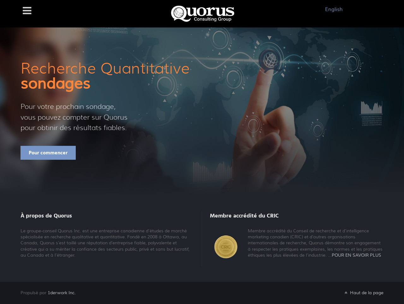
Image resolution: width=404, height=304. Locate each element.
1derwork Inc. (62, 292)
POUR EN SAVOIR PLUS (356, 255)
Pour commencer (48, 152)
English (334, 9)
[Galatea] (202, 13)
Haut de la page (363, 292)
